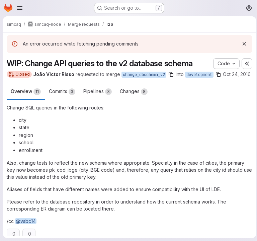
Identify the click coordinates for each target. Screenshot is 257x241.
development (199, 74)
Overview (26, 98)
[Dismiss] (242, 44)
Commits (62, 98)
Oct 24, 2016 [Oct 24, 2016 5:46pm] (20, 82)
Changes (134, 98)
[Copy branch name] (171, 74)
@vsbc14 (26, 228)
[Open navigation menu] (19, 8)
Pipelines (97, 98)
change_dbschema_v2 (144, 74)
